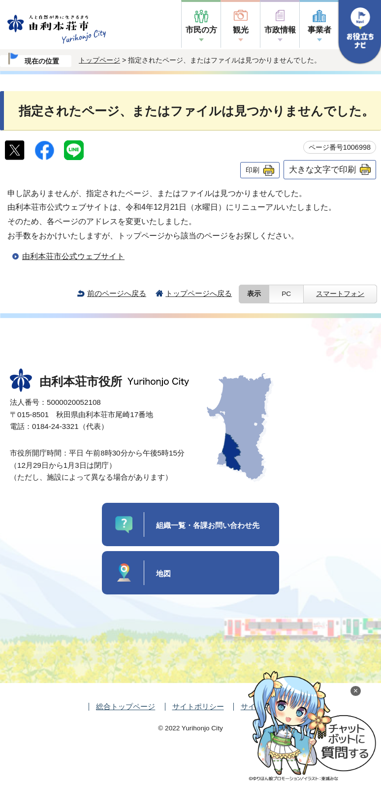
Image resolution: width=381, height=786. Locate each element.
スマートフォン (340, 293)
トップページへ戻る (198, 293)
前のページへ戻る (116, 293)
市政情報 (280, 30)
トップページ (99, 60)
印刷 (252, 170)
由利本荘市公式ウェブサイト (73, 256)
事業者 (319, 30)
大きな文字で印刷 (322, 169)
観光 (241, 30)
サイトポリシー (198, 706)
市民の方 (201, 30)
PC (286, 293)
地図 (163, 573)
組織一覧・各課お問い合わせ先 (207, 525)
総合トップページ (125, 706)
